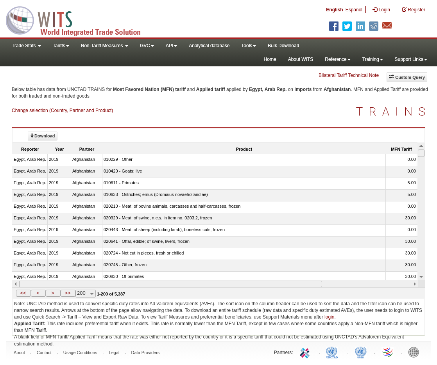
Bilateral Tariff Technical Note (349, 75)
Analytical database (209, 45)
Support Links (411, 59)
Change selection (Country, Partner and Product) (62, 110)
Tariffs (61, 45)
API (171, 45)
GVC (147, 45)
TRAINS (393, 111)
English (334, 9)
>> (67, 293)
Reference (337, 59)
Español (354, 9)
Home (270, 59)
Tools (248, 45)
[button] (23, 293)
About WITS (300, 59)
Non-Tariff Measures (104, 45)
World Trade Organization (388, 352)
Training (372, 59)
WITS (78, 19)
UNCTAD (333, 352)
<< (23, 293)
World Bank (415, 352)
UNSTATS (361, 352)
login (329, 317)
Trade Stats (26, 45)
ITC (306, 352)
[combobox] (85, 293)
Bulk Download (283, 45)
